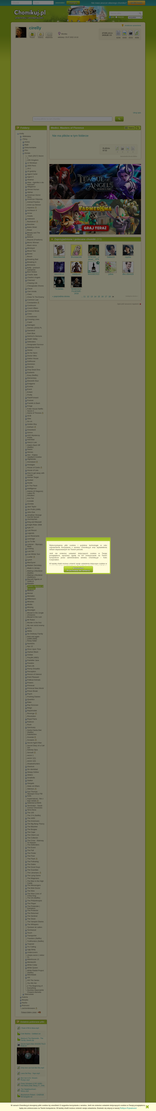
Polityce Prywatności (128, 1108)
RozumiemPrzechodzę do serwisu (78, 569)
